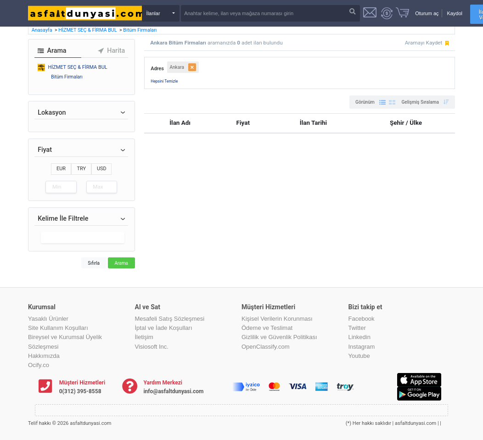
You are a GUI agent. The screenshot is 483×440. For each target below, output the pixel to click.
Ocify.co (38, 365)
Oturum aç (426, 13)
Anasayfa (43, 30)
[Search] (270, 13)
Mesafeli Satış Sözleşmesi (170, 318)
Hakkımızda (44, 355)
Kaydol (454, 13)
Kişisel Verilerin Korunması (277, 318)
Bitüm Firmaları (140, 30)
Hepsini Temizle (164, 81)
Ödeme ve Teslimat (267, 327)
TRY (81, 169)
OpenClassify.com (266, 346)
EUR (61, 169)
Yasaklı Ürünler (48, 318)
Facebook (361, 318)
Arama (121, 263)
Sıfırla (94, 263)
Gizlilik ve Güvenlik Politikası (279, 337)
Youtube (359, 355)
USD (102, 169)
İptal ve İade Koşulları (163, 327)
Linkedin (359, 337)
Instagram (361, 346)
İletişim (144, 337)
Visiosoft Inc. (151, 346)
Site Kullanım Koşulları (58, 327)
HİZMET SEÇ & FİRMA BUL (88, 30)
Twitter (357, 327)
